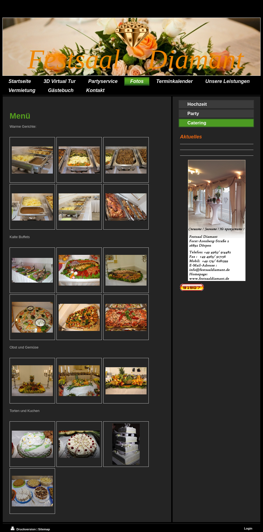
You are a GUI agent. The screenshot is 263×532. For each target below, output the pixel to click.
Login (248, 528)
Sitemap (44, 529)
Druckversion (23, 529)
